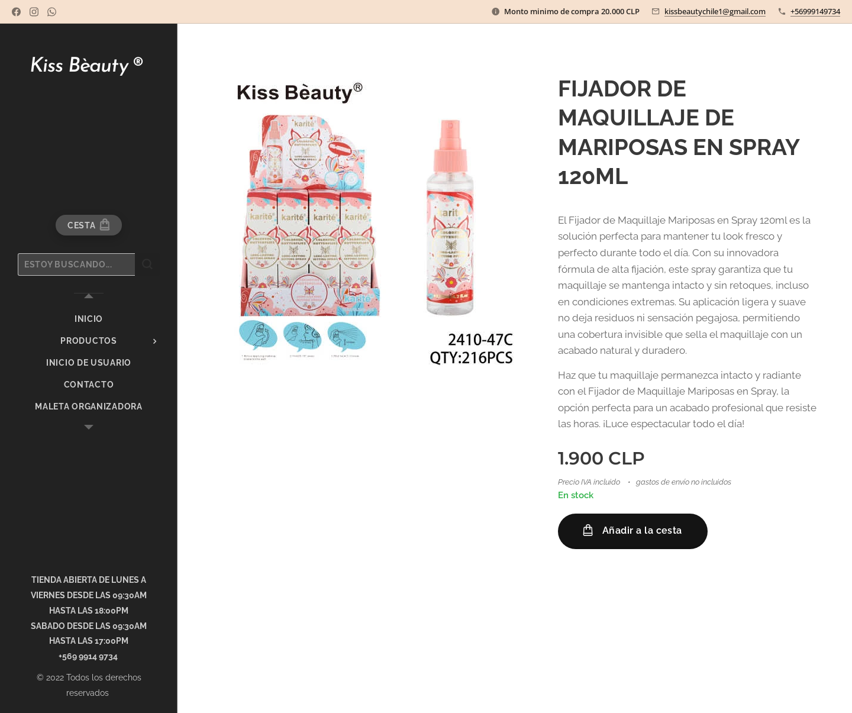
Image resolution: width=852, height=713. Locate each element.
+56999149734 (815, 11)
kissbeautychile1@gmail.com (715, 11)
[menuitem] (89, 319)
